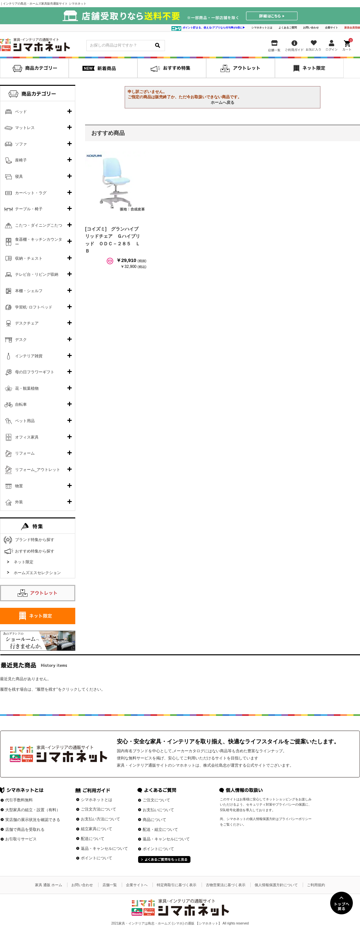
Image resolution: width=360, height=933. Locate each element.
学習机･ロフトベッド (33, 307)
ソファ (21, 144)
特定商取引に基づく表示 (176, 885)
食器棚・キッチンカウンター (38, 242)
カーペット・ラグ (30, 193)
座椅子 (21, 160)
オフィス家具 (27, 437)
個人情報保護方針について (276, 885)
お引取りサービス (21, 839)
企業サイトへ (137, 885)
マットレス (25, 127)
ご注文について (156, 800)
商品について (154, 819)
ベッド (21, 111)
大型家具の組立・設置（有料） (32, 810)
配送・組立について (160, 829)
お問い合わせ (311, 27)
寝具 (19, 176)
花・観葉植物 (27, 388)
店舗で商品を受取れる (25, 829)
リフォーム (25, 453)
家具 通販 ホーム (48, 885)
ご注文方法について (98, 809)
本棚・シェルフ (29, 291)
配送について (92, 838)
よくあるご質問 (288, 27)
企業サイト (331, 27)
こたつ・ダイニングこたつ (38, 225)
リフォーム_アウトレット (38, 469)
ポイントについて (96, 858)
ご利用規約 (316, 885)
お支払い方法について (100, 819)
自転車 (21, 404)
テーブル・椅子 (29, 209)
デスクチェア (27, 323)
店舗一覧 (109, 885)
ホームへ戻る (222, 102)
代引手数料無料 (19, 800)
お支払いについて (158, 810)
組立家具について (96, 829)
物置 (19, 486)
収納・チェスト (29, 258)
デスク (21, 339)
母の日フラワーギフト (34, 372)
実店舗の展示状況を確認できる (32, 819)
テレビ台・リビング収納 (36, 274)
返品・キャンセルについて (104, 848)
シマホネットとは (261, 27)
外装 (19, 502)
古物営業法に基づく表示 (225, 885)
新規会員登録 (352, 27)
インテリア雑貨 (29, 356)
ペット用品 (25, 421)
